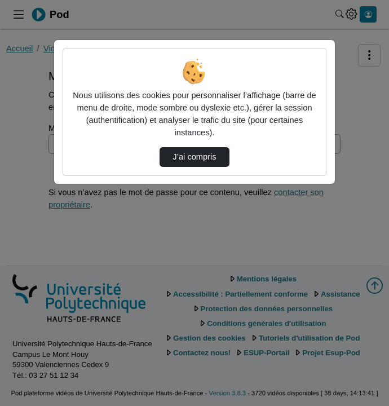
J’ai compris (194, 156)
